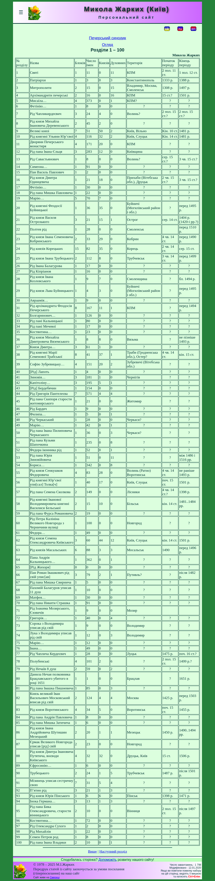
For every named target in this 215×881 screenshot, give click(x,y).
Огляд (107, 44)
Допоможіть (107, 859)
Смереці (54, 877)
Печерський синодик (107, 38)
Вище (92, 851)
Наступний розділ (113, 851)
